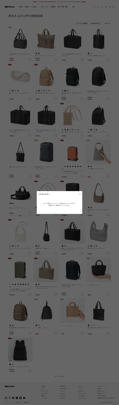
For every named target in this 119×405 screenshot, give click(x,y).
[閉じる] (80, 194)
